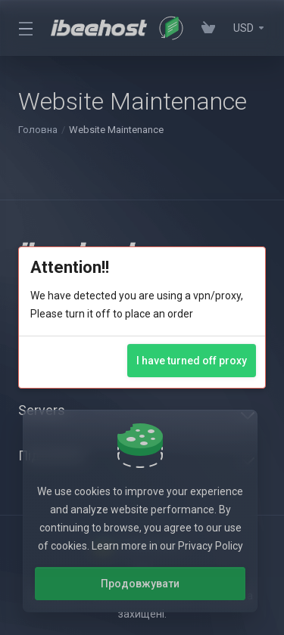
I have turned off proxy (191, 361)
